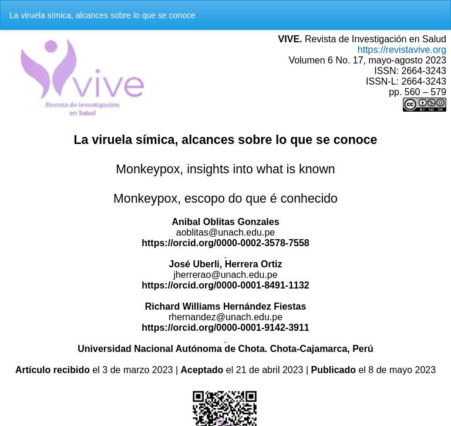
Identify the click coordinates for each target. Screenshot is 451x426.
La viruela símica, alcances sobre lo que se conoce (102, 15)
